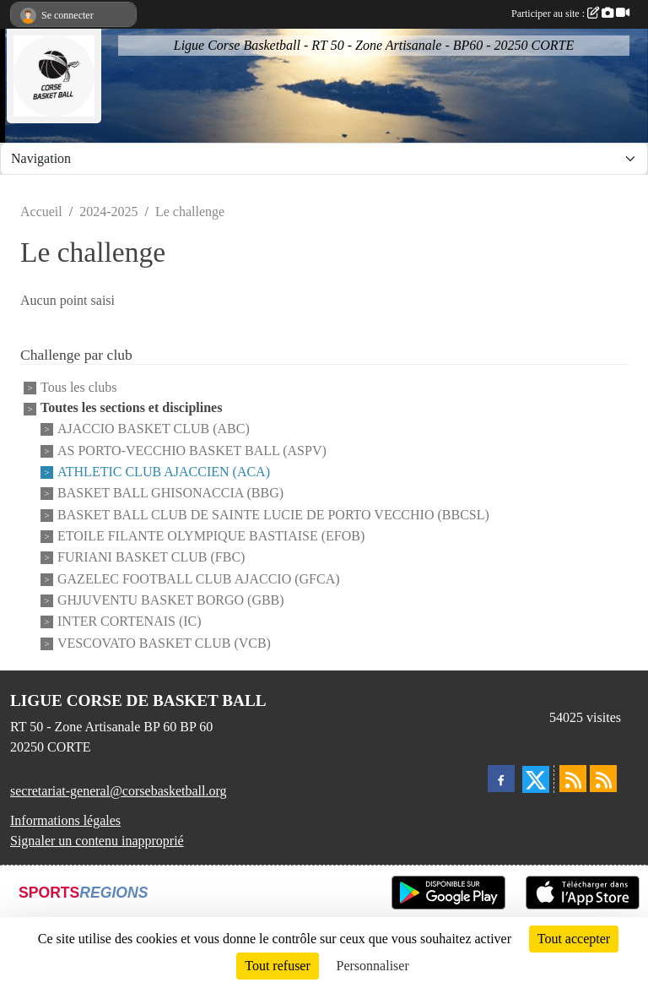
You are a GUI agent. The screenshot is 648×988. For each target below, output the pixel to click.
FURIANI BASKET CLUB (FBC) (151, 558)
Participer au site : (570, 13)
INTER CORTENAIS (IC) (129, 622)
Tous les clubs (78, 387)
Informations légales (65, 820)
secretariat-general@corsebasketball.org (118, 791)
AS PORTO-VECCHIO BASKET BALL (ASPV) (192, 450)
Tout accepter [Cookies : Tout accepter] (573, 938)
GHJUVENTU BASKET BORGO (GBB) (170, 600)
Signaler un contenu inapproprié (97, 840)
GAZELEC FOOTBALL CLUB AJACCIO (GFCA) (198, 579)
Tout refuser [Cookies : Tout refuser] (277, 965)
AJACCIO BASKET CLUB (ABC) (153, 429)
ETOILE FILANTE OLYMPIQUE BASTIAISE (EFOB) (210, 536)
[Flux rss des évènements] (603, 778)
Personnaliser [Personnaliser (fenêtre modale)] (373, 965)
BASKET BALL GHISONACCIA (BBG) (170, 493)
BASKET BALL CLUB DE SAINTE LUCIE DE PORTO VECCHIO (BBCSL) (273, 515)
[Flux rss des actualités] (572, 778)
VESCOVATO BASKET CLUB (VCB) (164, 643)
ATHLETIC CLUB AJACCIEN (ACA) (163, 471)
